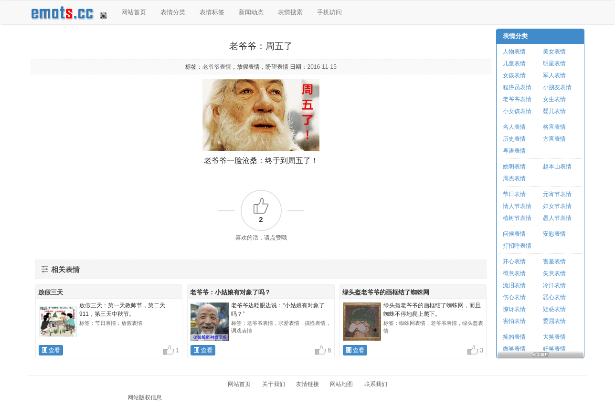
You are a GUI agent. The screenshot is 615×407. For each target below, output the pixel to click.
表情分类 (172, 12)
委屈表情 (554, 321)
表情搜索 (290, 12)
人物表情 (514, 51)
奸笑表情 (554, 348)
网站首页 (133, 12)
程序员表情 (517, 87)
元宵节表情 (557, 194)
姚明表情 (514, 166)
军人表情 (554, 75)
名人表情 (514, 127)
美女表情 (554, 51)
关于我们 (273, 384)
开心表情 (514, 261)
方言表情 (554, 139)
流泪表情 (514, 285)
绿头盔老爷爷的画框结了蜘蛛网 (385, 292)
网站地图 (341, 384)
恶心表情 (554, 297)
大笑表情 (554, 337)
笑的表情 (514, 337)
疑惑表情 (554, 309)
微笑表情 (514, 348)
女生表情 (554, 99)
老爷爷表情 (216, 66)
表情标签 (212, 12)
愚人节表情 (557, 218)
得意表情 (514, 273)
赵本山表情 (557, 166)
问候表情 (514, 233)
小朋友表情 (557, 87)
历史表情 (514, 139)
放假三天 (50, 292)
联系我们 (375, 384)
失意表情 (554, 273)
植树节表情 (517, 218)
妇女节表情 (557, 206)
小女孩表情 (517, 111)
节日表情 (514, 194)
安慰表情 (554, 233)
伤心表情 (514, 297)
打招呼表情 (517, 245)
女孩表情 (514, 75)
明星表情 (554, 63)
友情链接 (307, 384)
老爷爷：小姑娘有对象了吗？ (230, 292)
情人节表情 (517, 206)
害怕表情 (514, 321)
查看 (51, 350)
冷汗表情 (554, 285)
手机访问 (329, 12)
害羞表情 (554, 261)
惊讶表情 (514, 309)
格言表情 (554, 127)
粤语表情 (514, 150)
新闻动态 (251, 12)
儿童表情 (514, 63)
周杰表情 (514, 178)
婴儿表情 (554, 111)
